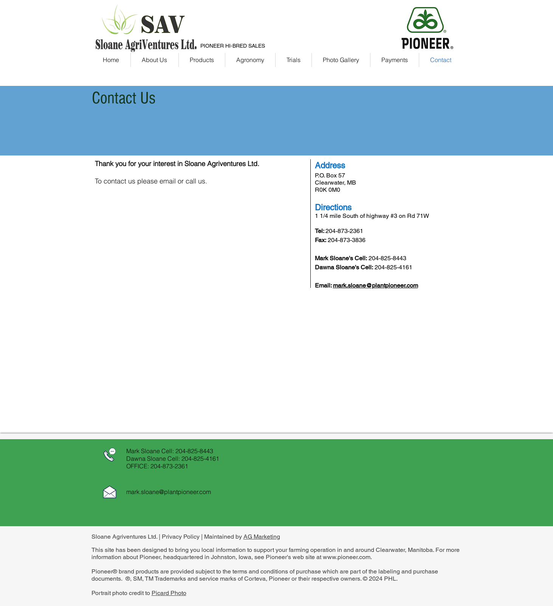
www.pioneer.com (346, 557)
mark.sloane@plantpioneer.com (375, 285)
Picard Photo (169, 593)
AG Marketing (261, 536)
